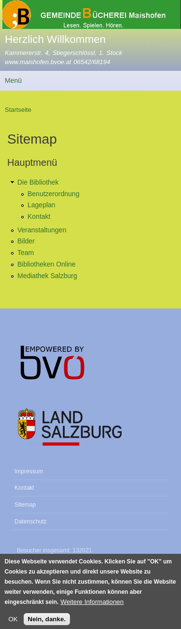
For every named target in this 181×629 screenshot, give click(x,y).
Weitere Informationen (92, 605)
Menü (13, 80)
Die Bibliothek (38, 182)
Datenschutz (30, 521)
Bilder (26, 241)
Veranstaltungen (41, 230)
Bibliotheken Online (46, 264)
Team (25, 252)
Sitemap (25, 504)
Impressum (28, 471)
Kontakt (39, 216)
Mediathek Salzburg (47, 276)
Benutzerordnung (53, 194)
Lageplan (42, 205)
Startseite (18, 109)
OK (12, 623)
